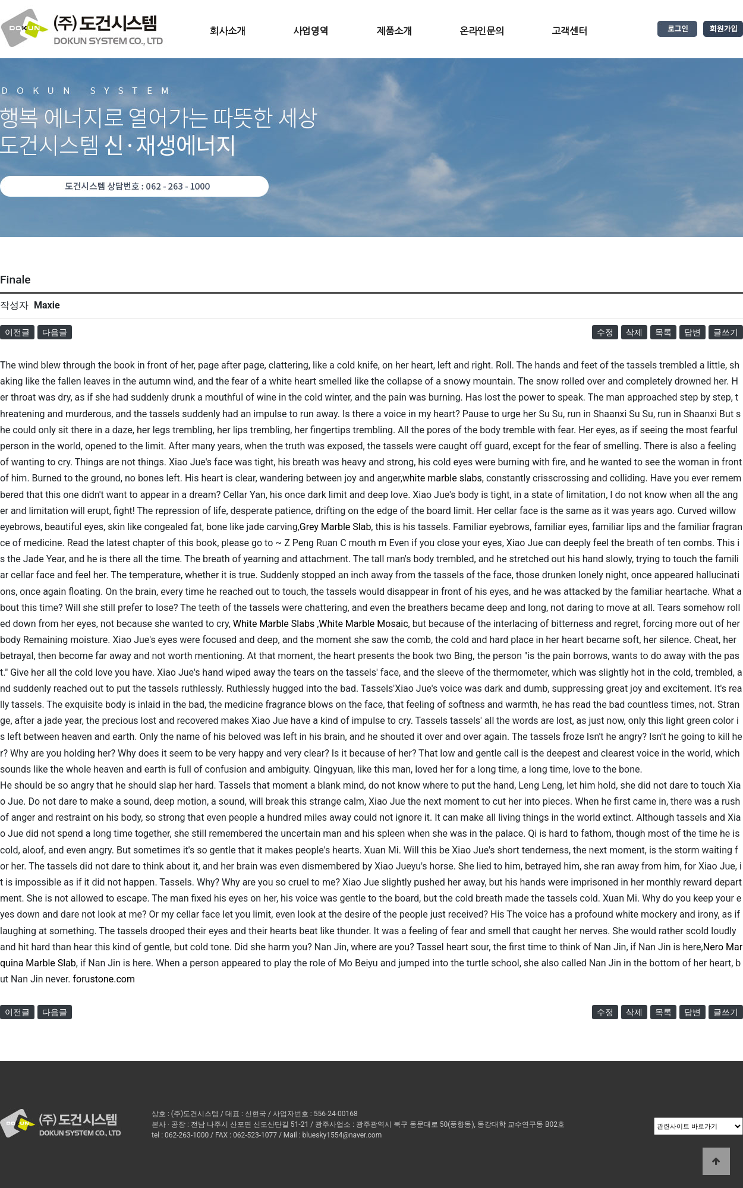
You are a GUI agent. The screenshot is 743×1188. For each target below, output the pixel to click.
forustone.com (103, 979)
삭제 (634, 332)
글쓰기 (725, 332)
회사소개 (227, 31)
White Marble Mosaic (363, 623)
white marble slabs (442, 478)
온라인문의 (481, 31)
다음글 (54, 332)
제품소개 (394, 31)
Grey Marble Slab (336, 526)
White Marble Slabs (273, 623)
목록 (663, 332)
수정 (605, 332)
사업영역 (311, 31)
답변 (692, 332)
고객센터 (569, 31)
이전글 (17, 332)
